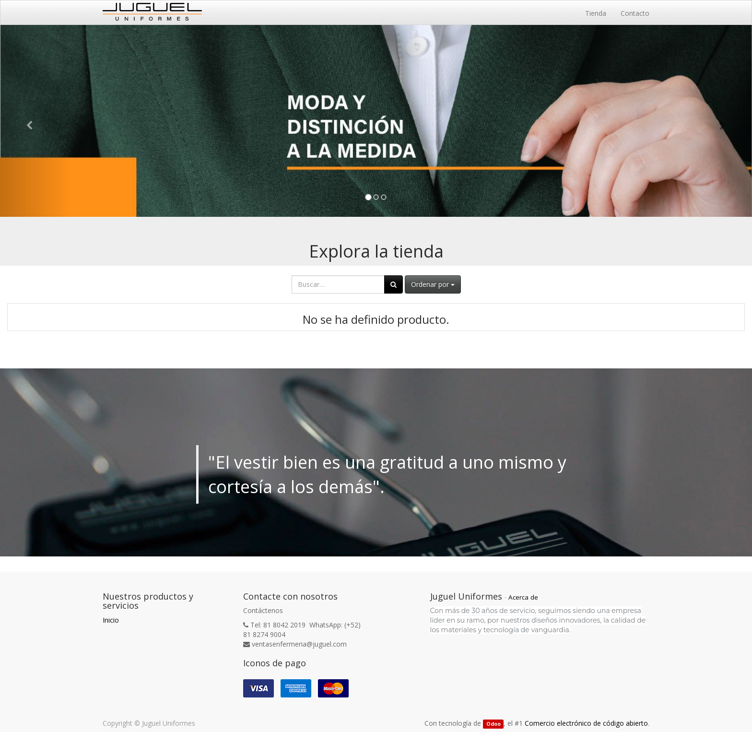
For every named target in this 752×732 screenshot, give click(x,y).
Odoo (493, 723)
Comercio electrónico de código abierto (586, 723)
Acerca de (523, 597)
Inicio (111, 620)
